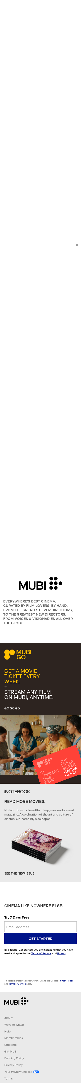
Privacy (61, 953)
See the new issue (19, 873)
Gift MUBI (10, 1051)
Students (10, 1045)
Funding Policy (14, 1058)
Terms (8, 1078)
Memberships (13, 1038)
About (8, 1018)
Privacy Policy (66, 980)
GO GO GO (12, 708)
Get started (40, 938)
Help (7, 1031)
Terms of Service (41, 953)
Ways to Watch (14, 1025)
